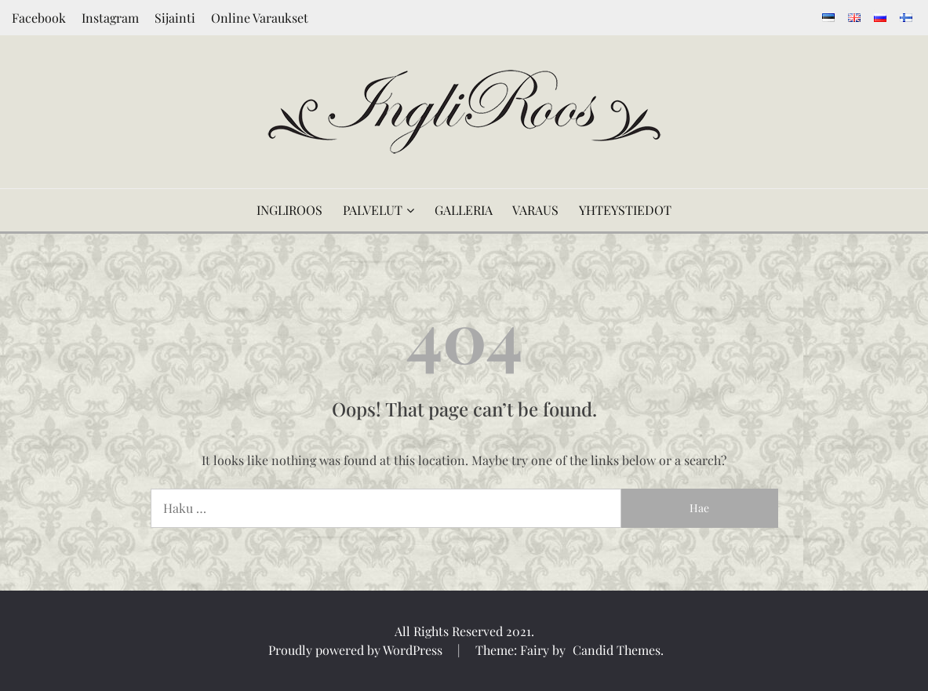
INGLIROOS (289, 210)
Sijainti (175, 17)
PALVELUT (372, 210)
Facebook (39, 17)
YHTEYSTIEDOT (625, 210)
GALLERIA (464, 210)
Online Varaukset (259, 17)
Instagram (110, 17)
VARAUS (535, 210)
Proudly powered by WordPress (357, 650)
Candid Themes (617, 650)
